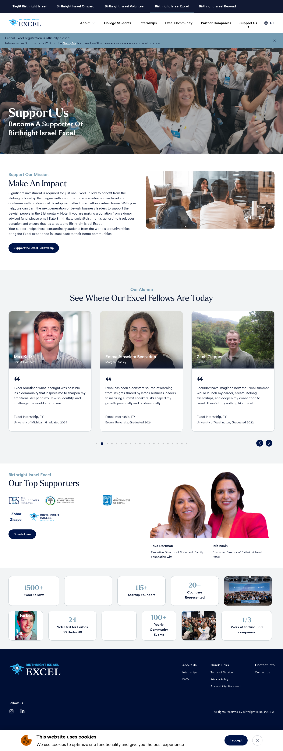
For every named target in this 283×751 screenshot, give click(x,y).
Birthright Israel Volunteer (125, 6)
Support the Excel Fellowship (34, 248)
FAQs (186, 679)
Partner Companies (216, 23)
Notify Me (69, 43)
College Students (117, 23)
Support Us (248, 23)
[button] (269, 443)
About (85, 23)
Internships (148, 23)
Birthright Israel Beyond (217, 6)
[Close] (257, 740)
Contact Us (262, 672)
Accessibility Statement (226, 686)
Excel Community (178, 23)
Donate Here (22, 534)
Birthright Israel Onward (76, 6)
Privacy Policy (219, 679)
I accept (236, 740)
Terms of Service (222, 672)
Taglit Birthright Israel (29, 6)
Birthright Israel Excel (172, 6)
